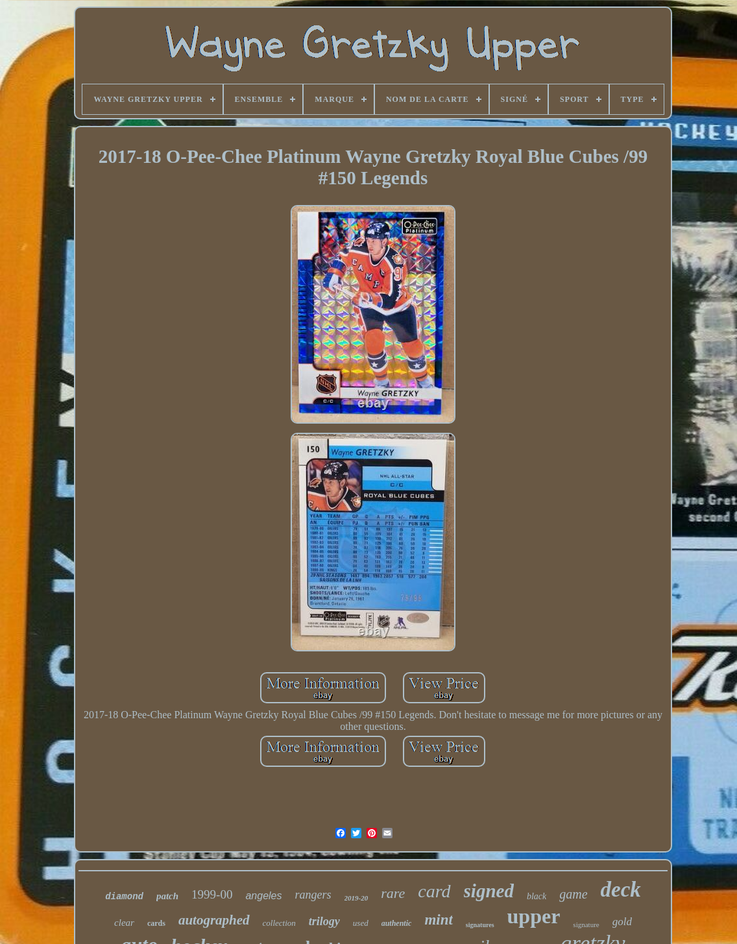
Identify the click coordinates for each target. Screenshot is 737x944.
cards (156, 923)
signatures (480, 924)
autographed (214, 920)
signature (586, 924)
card (434, 891)
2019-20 (356, 898)
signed (489, 890)
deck (621, 889)
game (573, 894)
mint (438, 920)
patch (167, 896)
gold (622, 921)
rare (393, 893)
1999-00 (211, 894)
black (536, 896)
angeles (263, 895)
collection (279, 923)
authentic (396, 923)
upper (534, 916)
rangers (313, 894)
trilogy (324, 921)
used (361, 923)
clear (124, 922)
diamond (124, 896)
